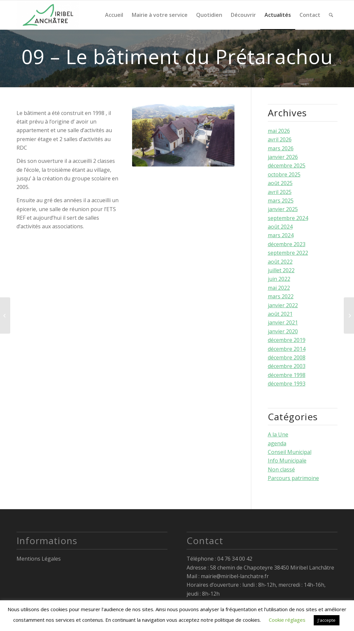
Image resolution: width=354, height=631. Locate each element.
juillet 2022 (281, 270)
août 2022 (280, 261)
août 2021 (280, 313)
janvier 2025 (283, 209)
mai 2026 (279, 130)
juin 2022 (279, 278)
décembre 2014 (286, 349)
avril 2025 (280, 192)
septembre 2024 (288, 218)
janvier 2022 (283, 305)
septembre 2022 (288, 252)
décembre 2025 (286, 165)
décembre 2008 (286, 357)
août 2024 (280, 226)
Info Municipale (287, 460)
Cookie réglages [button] (287, 619)
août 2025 (280, 183)
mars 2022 (281, 296)
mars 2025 (281, 200)
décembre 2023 (286, 244)
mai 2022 (279, 287)
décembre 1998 (286, 375)
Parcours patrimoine (293, 478)
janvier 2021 (283, 322)
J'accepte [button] (327, 620)
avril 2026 (280, 139)
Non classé (281, 469)
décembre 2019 (286, 340)
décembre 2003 (286, 366)
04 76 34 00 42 (234, 558)
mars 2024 (281, 235)
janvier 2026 (283, 157)
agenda (277, 443)
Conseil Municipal (289, 452)
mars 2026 (281, 148)
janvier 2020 (283, 331)
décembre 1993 (286, 383)
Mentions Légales (39, 558)
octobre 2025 (284, 174)
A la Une (278, 434)
